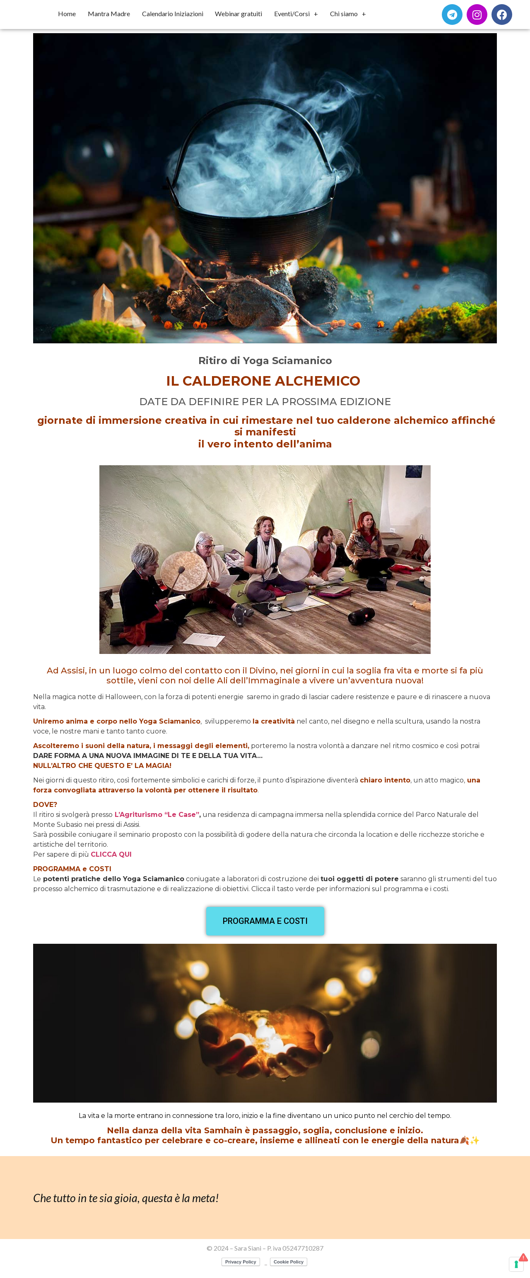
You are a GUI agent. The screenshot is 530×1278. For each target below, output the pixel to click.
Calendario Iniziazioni (172, 13)
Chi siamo (348, 13)
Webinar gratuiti (238, 13)
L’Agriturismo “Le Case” (156, 815)
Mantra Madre (109, 13)
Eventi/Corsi (296, 13)
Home (67, 13)
